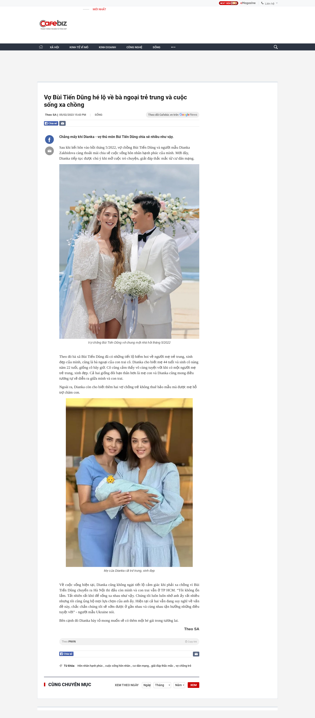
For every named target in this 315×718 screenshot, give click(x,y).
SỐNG (156, 47)
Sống (98, 114)
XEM (193, 685)
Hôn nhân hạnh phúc (90, 665)
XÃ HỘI (54, 47)
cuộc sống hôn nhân (118, 665)
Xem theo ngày (127, 685)
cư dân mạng (141, 665)
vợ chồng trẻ (183, 665)
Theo (129, 641)
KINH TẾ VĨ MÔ (79, 47)
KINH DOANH (107, 47)
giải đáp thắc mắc (162, 665)
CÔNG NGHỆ (134, 47)
